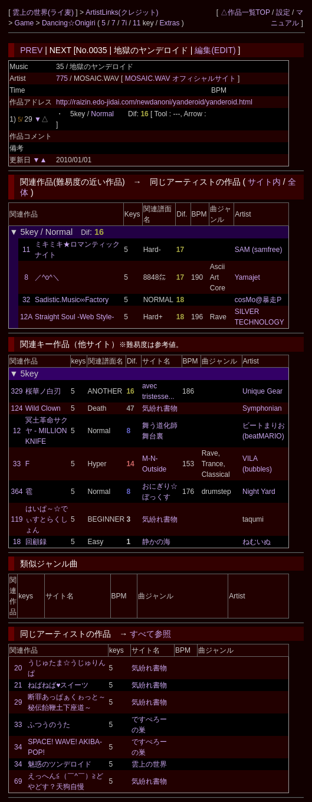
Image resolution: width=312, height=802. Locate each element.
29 (18, 702)
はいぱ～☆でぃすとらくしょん (46, 519)
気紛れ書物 (160, 408)
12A (26, 317)
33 (17, 464)
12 (17, 431)
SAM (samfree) (259, 249)
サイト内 (264, 181)
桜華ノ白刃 (43, 391)
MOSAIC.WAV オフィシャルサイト (181, 78)
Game (25, 23)
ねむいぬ (256, 542)
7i (124, 23)
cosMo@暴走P (258, 300)
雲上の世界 (149, 764)
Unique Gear (262, 391)
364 (16, 491)
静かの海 (156, 542)
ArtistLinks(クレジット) (122, 12)
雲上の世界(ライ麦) (43, 12)
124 (16, 408)
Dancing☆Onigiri (69, 23)
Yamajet (247, 277)
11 (136, 23)
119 (16, 519)
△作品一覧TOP (245, 12)
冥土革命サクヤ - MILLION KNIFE (46, 431)
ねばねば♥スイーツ (58, 685)
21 (18, 685)
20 (18, 668)
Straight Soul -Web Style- (74, 317)
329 (16, 391)
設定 (283, 12)
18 (17, 542)
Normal (102, 114)
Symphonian (262, 408)
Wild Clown (43, 408)
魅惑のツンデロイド (59, 764)
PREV (31, 50)
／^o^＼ (47, 277)
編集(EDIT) (215, 50)
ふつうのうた (49, 725)
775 (62, 78)
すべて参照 (150, 634)
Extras (169, 23)
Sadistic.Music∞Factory (72, 300)
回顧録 (36, 542)
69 (18, 781)
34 (18, 747)
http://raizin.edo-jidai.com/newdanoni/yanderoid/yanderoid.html (154, 102)
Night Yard (258, 491)
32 (26, 300)
